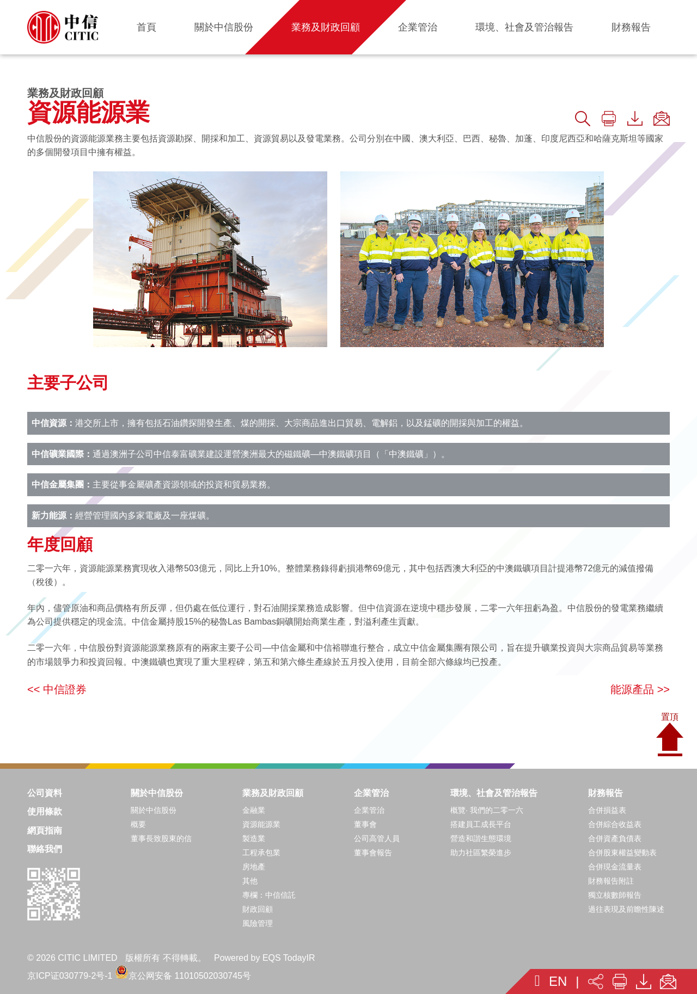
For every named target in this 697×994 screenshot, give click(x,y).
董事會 (365, 824)
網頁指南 (44, 830)
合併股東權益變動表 (622, 852)
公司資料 (44, 793)
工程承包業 (261, 852)
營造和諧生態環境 (480, 838)
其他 (250, 881)
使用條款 (44, 811)
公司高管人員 (377, 838)
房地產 (253, 866)
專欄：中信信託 (269, 895)
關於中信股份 (157, 793)
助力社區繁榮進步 (480, 852)
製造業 (253, 838)
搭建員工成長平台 (480, 824)
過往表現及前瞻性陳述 (626, 909)
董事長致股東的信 (161, 838)
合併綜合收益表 (614, 824)
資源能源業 (261, 824)
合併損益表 (607, 810)
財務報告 (605, 793)
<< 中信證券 (57, 689)
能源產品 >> (640, 689)
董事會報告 (373, 852)
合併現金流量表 (614, 866)
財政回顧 (257, 909)
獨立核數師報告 (614, 895)
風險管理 (257, 923)
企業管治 (371, 793)
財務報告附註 (611, 881)
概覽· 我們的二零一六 (486, 810)
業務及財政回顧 (272, 793)
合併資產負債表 (614, 838)
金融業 (253, 810)
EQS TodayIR (288, 957)
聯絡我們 (44, 849)
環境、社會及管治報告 (493, 793)
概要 (138, 824)
